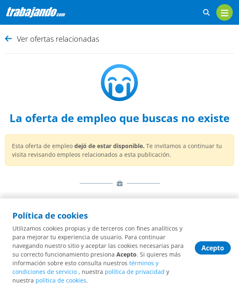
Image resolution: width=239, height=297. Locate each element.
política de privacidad (135, 272)
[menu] (224, 12)
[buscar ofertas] (206, 12)
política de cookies (60, 280)
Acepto (212, 247)
